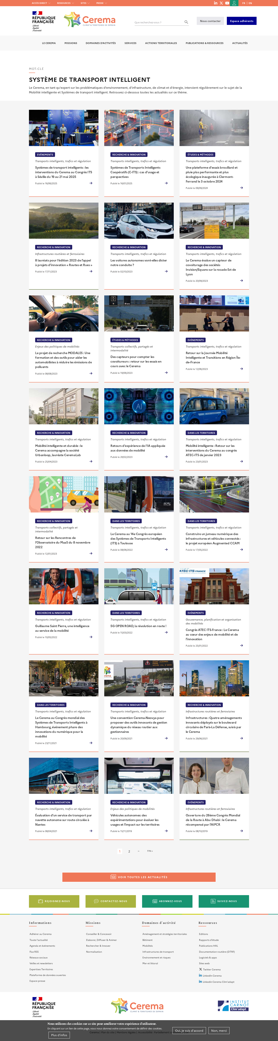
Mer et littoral (150, 963)
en (250, 3)
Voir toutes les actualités (143, 877)
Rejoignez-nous (57, 901)
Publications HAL (208, 945)
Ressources (63, 3)
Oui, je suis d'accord (189, 1030)
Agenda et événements (42, 945)
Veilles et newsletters (41, 963)
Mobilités (147, 945)
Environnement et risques (156, 957)
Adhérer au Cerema (41, 933)
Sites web (204, 963)
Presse (99, 3)
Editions (203, 933)
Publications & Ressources (205, 43)
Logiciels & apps (208, 957)
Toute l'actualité (39, 939)
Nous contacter (210, 21)
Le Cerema (49, 43)
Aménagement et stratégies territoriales (164, 933)
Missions (70, 43)
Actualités (240, 43)
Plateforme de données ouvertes (48, 975)
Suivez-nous (227, 901)
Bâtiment (147, 939)
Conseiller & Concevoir (99, 933)
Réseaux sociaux (38, 957)
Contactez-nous (114, 901)
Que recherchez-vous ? (148, 22)
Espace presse (37, 980)
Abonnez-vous (170, 901)
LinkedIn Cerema (212, 975)
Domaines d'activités (101, 43)
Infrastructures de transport (158, 951)
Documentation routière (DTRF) (217, 951)
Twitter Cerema (212, 969)
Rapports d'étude (209, 939)
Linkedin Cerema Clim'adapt (218, 981)
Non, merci (219, 1030)
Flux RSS (34, 951)
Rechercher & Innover (98, 945)
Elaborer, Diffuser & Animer (101, 939)
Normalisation (94, 951)
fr (243, 3)
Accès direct (39, 3)
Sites (83, 3)
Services (130, 43)
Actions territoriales (161, 43)
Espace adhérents (241, 21)
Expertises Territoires (41, 969)
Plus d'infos (59, 1035)
